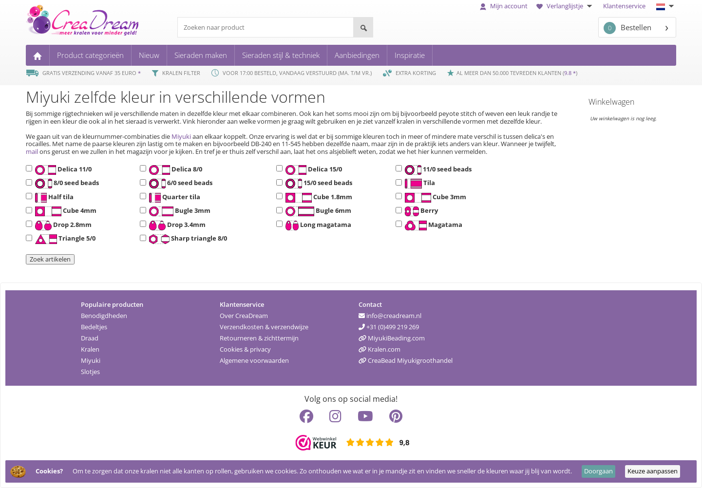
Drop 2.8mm (62, 225)
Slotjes (90, 371)
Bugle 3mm (178, 211)
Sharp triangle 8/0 (186, 239)
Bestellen (627, 28)
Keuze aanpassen (652, 471)
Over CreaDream (244, 315)
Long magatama (317, 225)
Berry (420, 211)
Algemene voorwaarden (254, 360)
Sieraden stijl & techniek (281, 55)
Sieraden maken (200, 55)
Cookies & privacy (245, 349)
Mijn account (504, 5)
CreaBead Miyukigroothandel (406, 360)
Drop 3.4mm (176, 225)
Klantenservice (624, 5)
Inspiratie (410, 55)
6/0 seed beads (179, 183)
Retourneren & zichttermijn (259, 338)
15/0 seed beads (318, 183)
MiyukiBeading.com (392, 338)
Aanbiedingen (357, 55)
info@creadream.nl (390, 315)
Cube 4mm (64, 211)
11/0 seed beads (437, 170)
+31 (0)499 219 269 (389, 326)
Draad (89, 338)
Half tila (53, 198)
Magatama (432, 225)
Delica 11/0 (62, 170)
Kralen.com (379, 349)
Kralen (90, 349)
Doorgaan (598, 471)
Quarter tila (173, 198)
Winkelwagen (611, 101)
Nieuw (149, 55)
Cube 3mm (434, 198)
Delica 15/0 (312, 170)
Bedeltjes (94, 326)
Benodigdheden (104, 315)
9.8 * (570, 72)
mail (32, 151)
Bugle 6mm (317, 211)
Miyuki (181, 136)
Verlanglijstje (565, 5)
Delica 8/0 (174, 170)
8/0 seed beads (65, 183)
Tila (418, 183)
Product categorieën (90, 55)
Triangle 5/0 (63, 239)
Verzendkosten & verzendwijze (264, 326)
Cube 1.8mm (317, 198)
